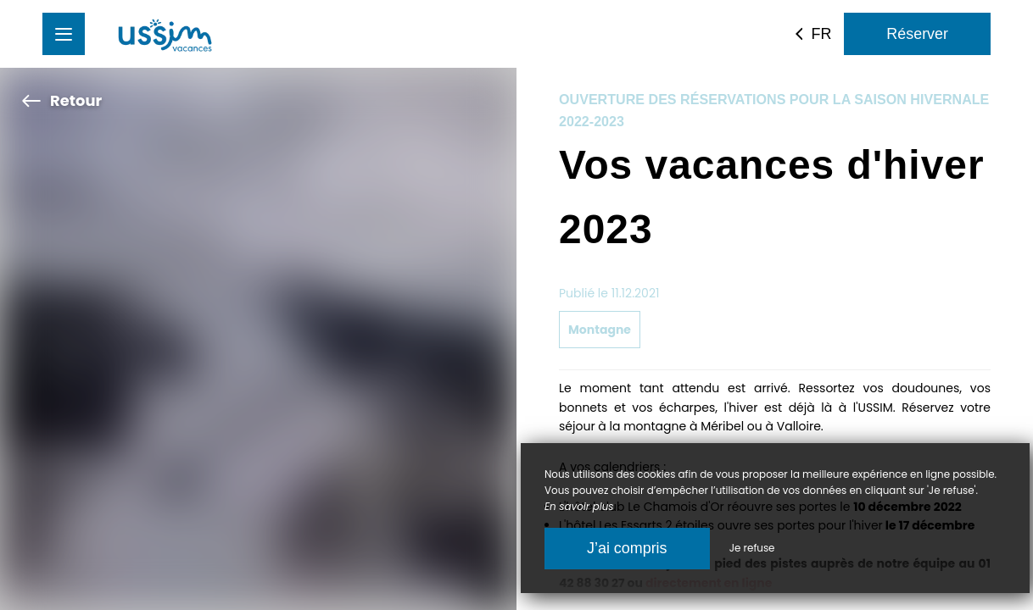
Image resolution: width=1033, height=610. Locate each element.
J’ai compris (627, 548)
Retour (61, 100)
